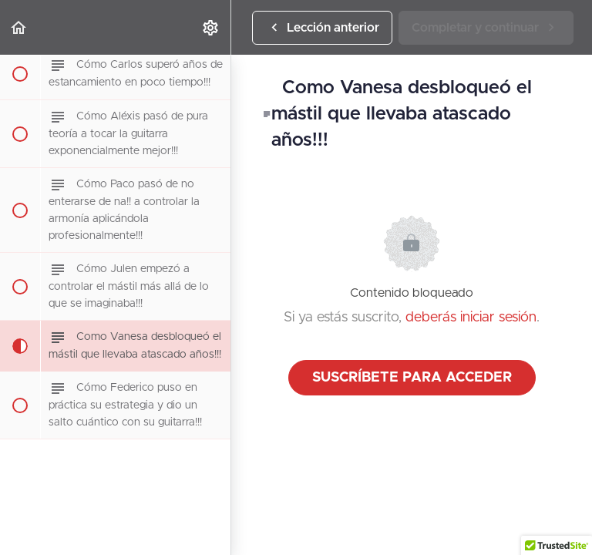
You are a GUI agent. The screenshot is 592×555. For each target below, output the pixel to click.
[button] (19, 27)
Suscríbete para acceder (412, 378)
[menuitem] (211, 27)
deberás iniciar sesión (470, 318)
